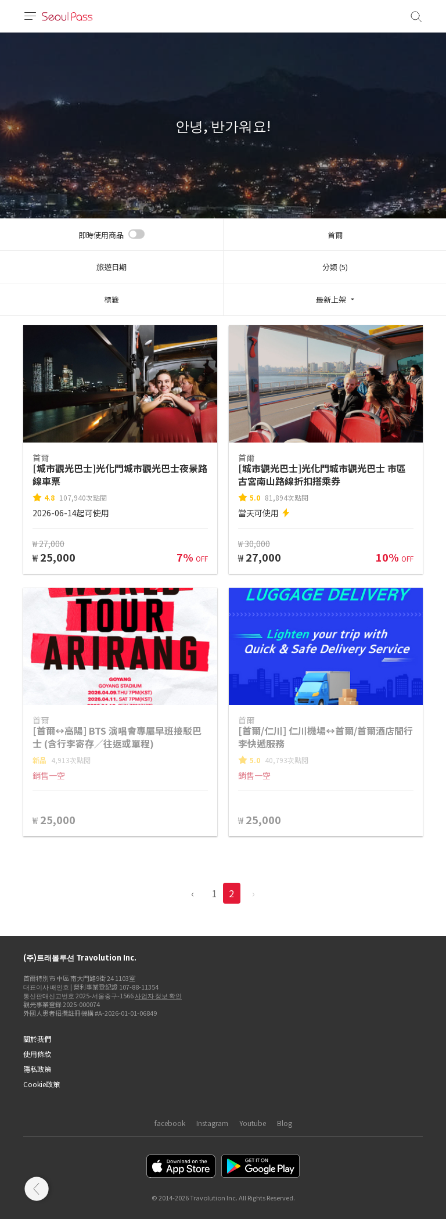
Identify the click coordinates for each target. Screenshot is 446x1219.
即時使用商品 (101, 234)
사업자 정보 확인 (158, 995)
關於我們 (37, 1039)
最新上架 (331, 299)
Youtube (252, 1123)
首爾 (335, 234)
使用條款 (37, 1054)
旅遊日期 (111, 266)
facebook (169, 1123)
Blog (284, 1123)
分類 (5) (335, 266)
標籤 (111, 299)
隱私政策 (37, 1069)
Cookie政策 (41, 1084)
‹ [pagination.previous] (192, 893)
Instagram (212, 1123)
